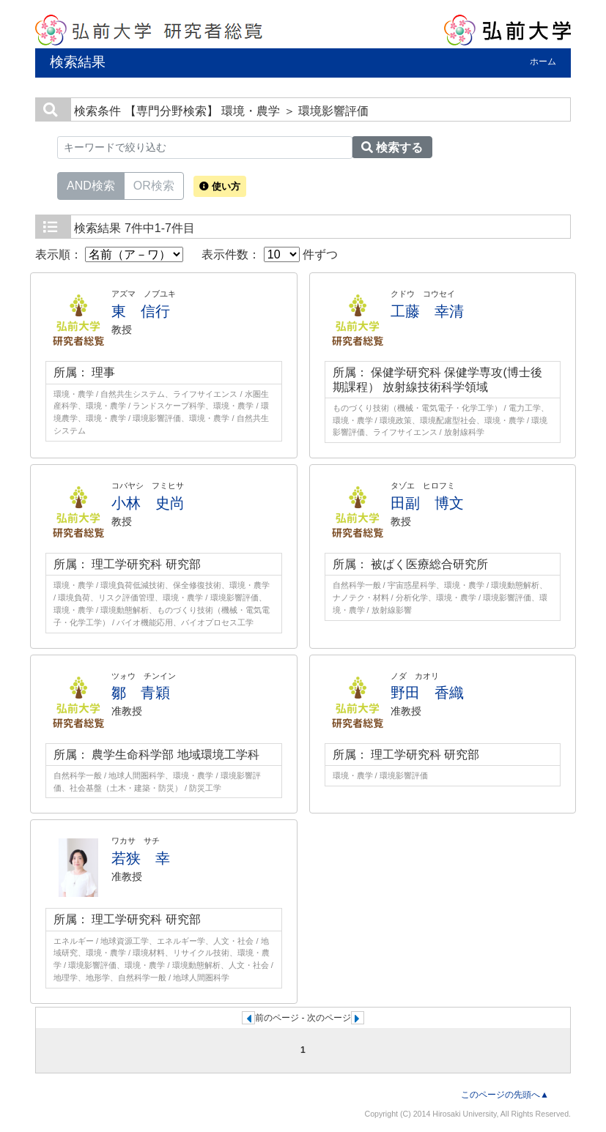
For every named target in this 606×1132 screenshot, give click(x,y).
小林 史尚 (148, 503)
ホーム (543, 61)
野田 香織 (427, 693)
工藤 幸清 (427, 311)
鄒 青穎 (140, 693)
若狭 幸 (140, 858)
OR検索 (153, 184)
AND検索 (91, 184)
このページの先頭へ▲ (505, 1095)
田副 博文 (427, 503)
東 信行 (140, 311)
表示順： (109, 254)
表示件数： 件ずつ (270, 254)
